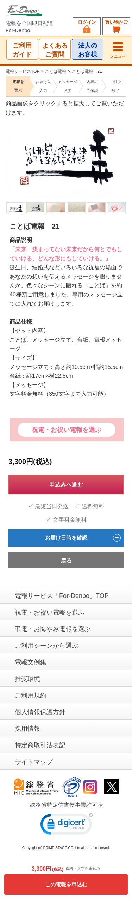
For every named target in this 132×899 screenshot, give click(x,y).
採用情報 (27, 728)
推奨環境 (27, 678)
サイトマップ (34, 761)
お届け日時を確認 (83, 538)
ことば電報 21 (87, 71)
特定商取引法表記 (40, 745)
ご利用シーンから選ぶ (46, 645)
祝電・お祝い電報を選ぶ (66, 429)
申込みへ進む (66, 485)
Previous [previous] (10, 148)
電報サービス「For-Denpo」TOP (62, 595)
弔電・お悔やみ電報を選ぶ (53, 629)
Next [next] (120, 148)
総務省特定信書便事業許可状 (66, 805)
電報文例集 (30, 662)
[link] (66, 825)
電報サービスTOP (22, 71)
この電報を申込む (66, 884)
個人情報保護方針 (40, 712)
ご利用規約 (30, 695)
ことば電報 (55, 71)
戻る (66, 561)
